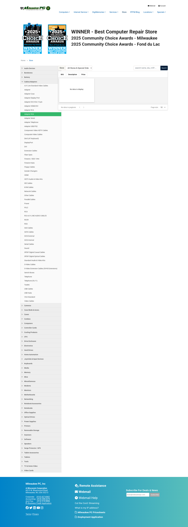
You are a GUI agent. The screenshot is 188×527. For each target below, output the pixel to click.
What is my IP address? (87, 507)
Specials (160, 12)
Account (162, 6)
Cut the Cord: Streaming (87, 503)
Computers (63, 12)
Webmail (151, 6)
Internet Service (80, 12)
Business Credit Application (38, 503)
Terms (28, 514)
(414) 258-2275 (43, 499)
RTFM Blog (135, 12)
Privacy (35, 514)
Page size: (154, 107)
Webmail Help (86, 498)
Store (124, 12)
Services (113, 12)
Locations (148, 12)
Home (23, 60)
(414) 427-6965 (43, 497)
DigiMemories (98, 12)
